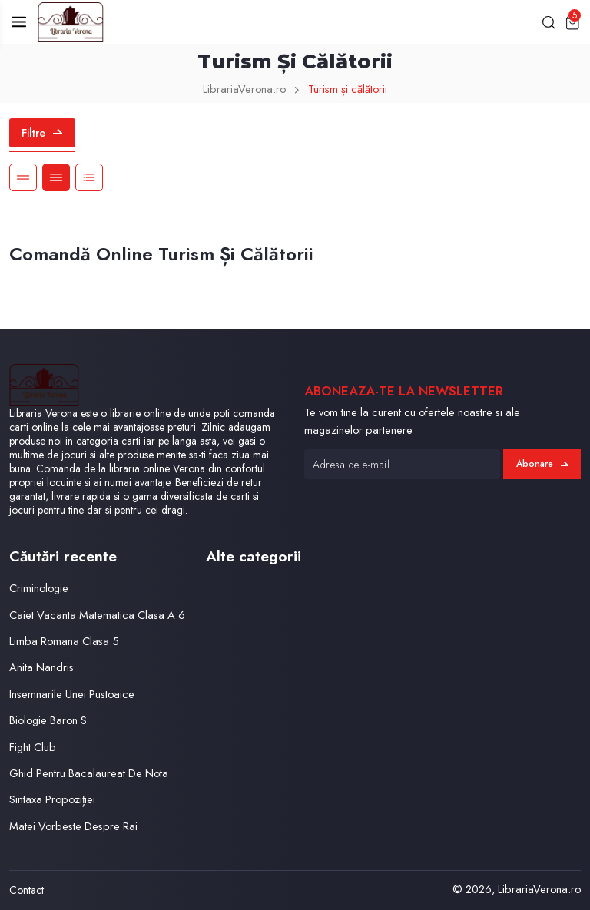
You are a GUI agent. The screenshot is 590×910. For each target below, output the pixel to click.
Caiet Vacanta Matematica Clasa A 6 (97, 615)
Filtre (42, 133)
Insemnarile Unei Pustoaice (71, 694)
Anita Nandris (41, 667)
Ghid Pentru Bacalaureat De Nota (88, 773)
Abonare (542, 464)
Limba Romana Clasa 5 (64, 641)
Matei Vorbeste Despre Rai (73, 826)
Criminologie (38, 588)
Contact (26, 890)
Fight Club (32, 747)
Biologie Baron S (48, 720)
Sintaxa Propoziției (52, 799)
